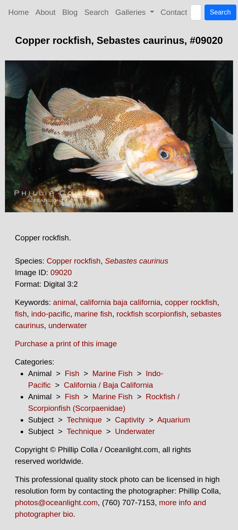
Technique (84, 419)
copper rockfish (191, 302)
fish (21, 313)
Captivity (130, 419)
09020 (61, 272)
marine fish (93, 313)
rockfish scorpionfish (151, 313)
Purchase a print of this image (66, 343)
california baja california (120, 302)
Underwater (135, 431)
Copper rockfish (74, 261)
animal (64, 302)
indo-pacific (50, 313)
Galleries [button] (131, 12)
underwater (67, 325)
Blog (70, 12)
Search (96, 12)
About (46, 12)
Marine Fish (113, 373)
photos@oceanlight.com (56, 502)
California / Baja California (108, 385)
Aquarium (173, 419)
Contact (174, 12)
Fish (72, 373)
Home (18, 12)
